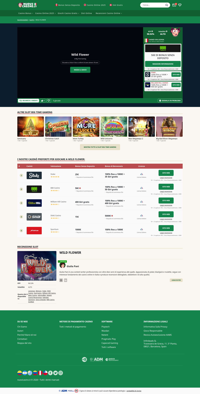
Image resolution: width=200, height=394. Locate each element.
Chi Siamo (22, 326)
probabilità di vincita (134, 391)
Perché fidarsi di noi (26, 334)
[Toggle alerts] (174, 5)
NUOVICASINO (22, 20)
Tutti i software (109, 347)
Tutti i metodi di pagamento (72, 326)
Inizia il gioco (80, 70)
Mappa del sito (24, 343)
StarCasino (38, 293)
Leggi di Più (176, 280)
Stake (44, 291)
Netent (105, 334)
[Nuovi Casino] (27, 5)
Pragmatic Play (109, 339)
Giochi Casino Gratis (67, 13)
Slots (32, 20)
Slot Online (86, 13)
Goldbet (31, 302)
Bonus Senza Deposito (69, 5)
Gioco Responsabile (153, 330)
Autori (20, 330)
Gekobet (45, 297)
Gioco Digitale (41, 300)
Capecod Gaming (110, 343)
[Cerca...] (155, 5)
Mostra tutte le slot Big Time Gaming (100, 147)
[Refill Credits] (28, 100)
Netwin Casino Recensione (40, 296)
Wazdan (105, 330)
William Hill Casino (49, 293)
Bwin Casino (32, 295)
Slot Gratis (118, 5)
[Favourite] (49, 100)
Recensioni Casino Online (108, 13)
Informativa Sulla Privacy (155, 326)
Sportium (31, 300)
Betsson (39, 291)
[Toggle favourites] (180, 5)
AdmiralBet (42, 295)
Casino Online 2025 (96, 5)
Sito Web (176, 75)
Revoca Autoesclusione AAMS (158, 334)
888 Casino (50, 300)
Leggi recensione (166, 178)
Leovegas (31, 291)
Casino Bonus (25, 13)
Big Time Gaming (81, 59)
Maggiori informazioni (162, 64)
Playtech (106, 326)
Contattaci (22, 339)
